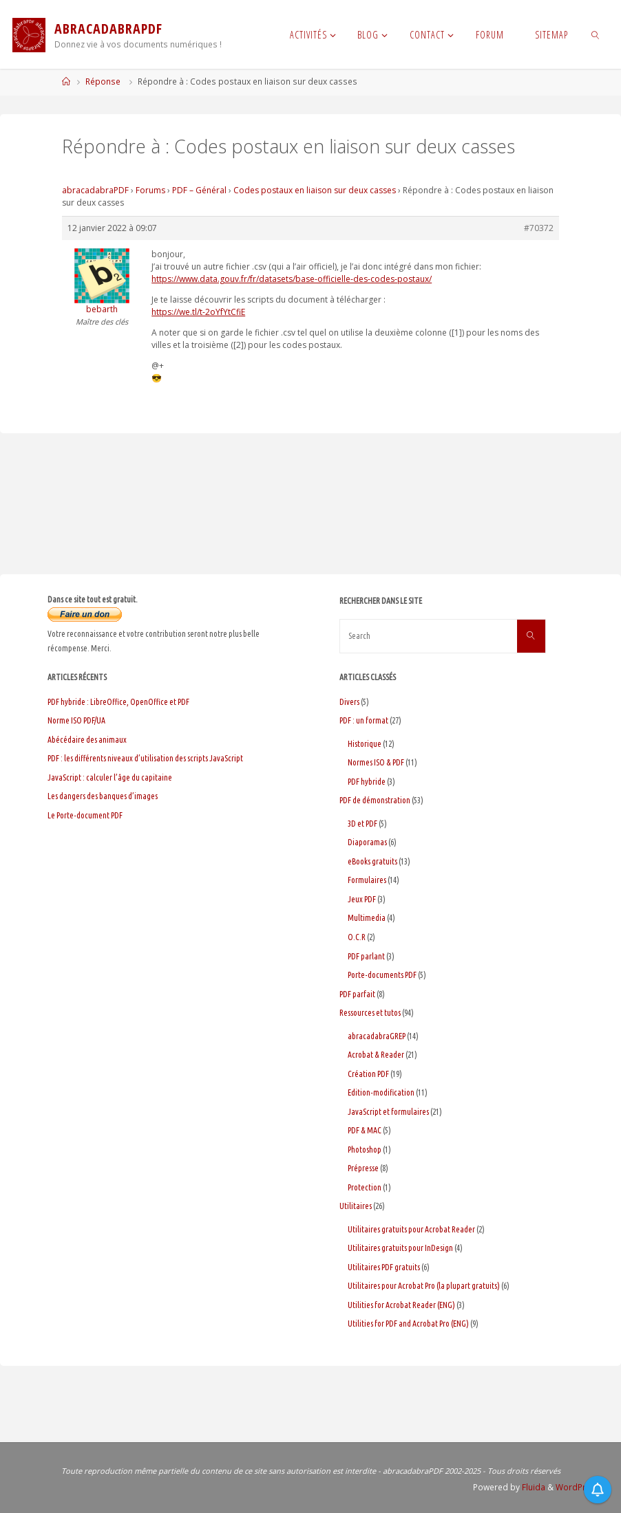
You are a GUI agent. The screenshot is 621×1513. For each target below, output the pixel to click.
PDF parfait (357, 994)
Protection (364, 1187)
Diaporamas (367, 842)
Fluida (532, 1487)
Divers (349, 701)
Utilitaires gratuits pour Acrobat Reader (411, 1229)
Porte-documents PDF (382, 974)
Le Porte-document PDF (85, 815)
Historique (364, 743)
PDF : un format (363, 720)
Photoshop (364, 1149)
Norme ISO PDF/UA (76, 720)
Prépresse (363, 1168)
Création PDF (368, 1073)
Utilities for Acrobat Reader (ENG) (401, 1304)
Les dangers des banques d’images (103, 796)
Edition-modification (381, 1092)
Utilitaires (355, 1205)
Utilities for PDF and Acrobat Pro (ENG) (408, 1323)
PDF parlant (366, 956)
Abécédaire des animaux (87, 739)
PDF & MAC (364, 1130)
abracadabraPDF (95, 190)
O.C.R (357, 937)
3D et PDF (362, 823)
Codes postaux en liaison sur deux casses (314, 190)
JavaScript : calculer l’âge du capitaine (110, 777)
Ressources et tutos (370, 1012)
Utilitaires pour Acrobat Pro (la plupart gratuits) (424, 1285)
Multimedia (367, 917)
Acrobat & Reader (376, 1054)
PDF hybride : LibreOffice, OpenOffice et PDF (118, 701)
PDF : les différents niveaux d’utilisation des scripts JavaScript (145, 758)
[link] (596, 34)
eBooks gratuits (372, 861)
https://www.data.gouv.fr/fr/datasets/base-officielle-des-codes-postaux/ (291, 279)
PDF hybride (367, 781)
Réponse (102, 81)
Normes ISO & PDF (376, 762)
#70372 (539, 228)
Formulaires (367, 879)
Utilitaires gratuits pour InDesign (400, 1247)
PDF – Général (199, 190)
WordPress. (579, 1487)
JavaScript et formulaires (388, 1111)
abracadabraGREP (377, 1036)
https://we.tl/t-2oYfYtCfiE (198, 312)
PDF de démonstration (374, 800)
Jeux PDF (362, 899)
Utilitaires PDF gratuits (384, 1267)
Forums (150, 190)
